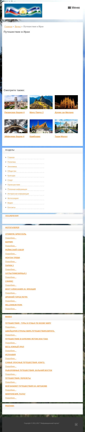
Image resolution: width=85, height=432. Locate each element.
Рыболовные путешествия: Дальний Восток (28, 370)
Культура (11, 176)
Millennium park (13, 305)
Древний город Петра (16, 297)
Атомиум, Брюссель (15, 234)
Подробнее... (10, 238)
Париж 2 (9, 265)
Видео (10, 203)
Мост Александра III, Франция (20, 289)
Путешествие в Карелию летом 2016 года (26, 339)
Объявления (11, 216)
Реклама (9, 406)
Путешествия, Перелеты (18, 378)
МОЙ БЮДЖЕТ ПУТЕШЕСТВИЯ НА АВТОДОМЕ (26, 386)
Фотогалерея (13, 198)
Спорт (10, 180)
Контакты (11, 207)
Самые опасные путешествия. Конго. (25, 362)
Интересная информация (18, 194)
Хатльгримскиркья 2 (15, 273)
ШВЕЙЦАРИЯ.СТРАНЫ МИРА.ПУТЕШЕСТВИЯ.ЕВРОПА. (30, 331)
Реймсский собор (14, 250)
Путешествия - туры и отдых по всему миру (28, 323)
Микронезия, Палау (15, 394)
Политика (12, 162)
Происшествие (14, 185)
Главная (11, 157)
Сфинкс (9, 281)
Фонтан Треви (12, 258)
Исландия (10, 355)
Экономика (12, 167)
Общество (12, 171)
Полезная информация (17, 189)
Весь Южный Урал (14, 347)
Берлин (9, 242)
